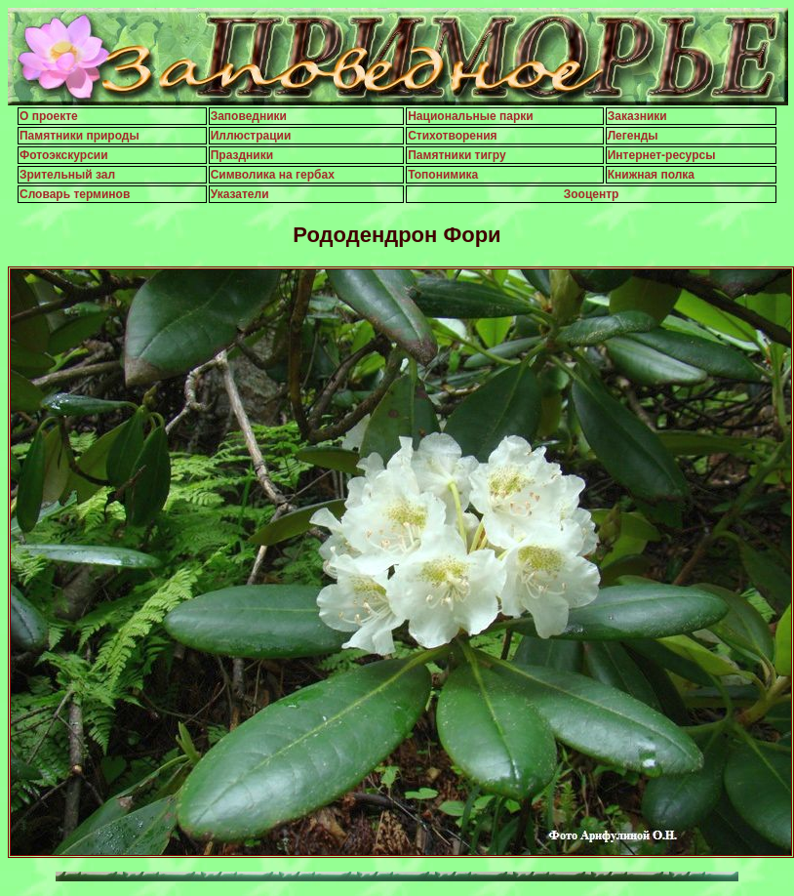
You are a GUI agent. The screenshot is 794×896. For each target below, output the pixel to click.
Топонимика (443, 175)
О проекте (49, 116)
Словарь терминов (75, 194)
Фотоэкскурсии (64, 155)
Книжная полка (651, 175)
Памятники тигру (457, 155)
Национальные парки (470, 116)
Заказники (637, 116)
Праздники (242, 155)
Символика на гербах (273, 175)
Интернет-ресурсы (662, 155)
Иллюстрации (251, 136)
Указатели (240, 194)
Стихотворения (452, 136)
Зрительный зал (67, 175)
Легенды (633, 136)
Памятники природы (79, 136)
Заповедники (249, 116)
